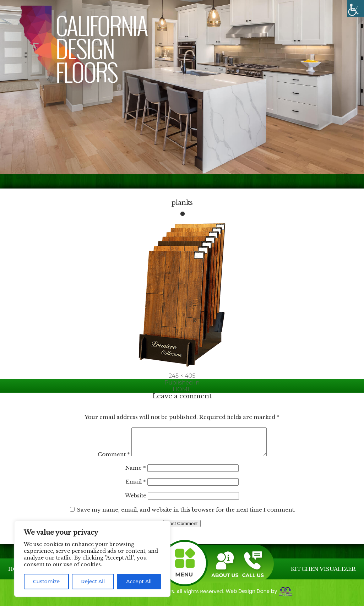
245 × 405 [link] (182, 375)
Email (136, 487)
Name (135, 473)
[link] (355, 8)
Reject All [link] (93, 581)
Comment (105, 459)
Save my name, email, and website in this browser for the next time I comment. (186, 515)
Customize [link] (46, 581)
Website (135, 500)
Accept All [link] (139, 581)
